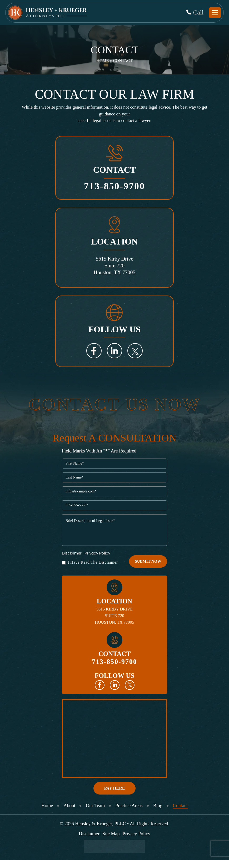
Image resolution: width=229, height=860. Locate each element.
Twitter (135, 350)
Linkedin (115, 685)
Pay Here (114, 788)
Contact (180, 805)
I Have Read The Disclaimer (93, 562)
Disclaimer (72, 553)
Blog (157, 805)
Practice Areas (128, 805)
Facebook (94, 350)
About (69, 805)
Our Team (95, 805)
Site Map (111, 833)
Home (102, 60)
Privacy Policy (97, 553)
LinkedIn (114, 350)
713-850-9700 (114, 186)
